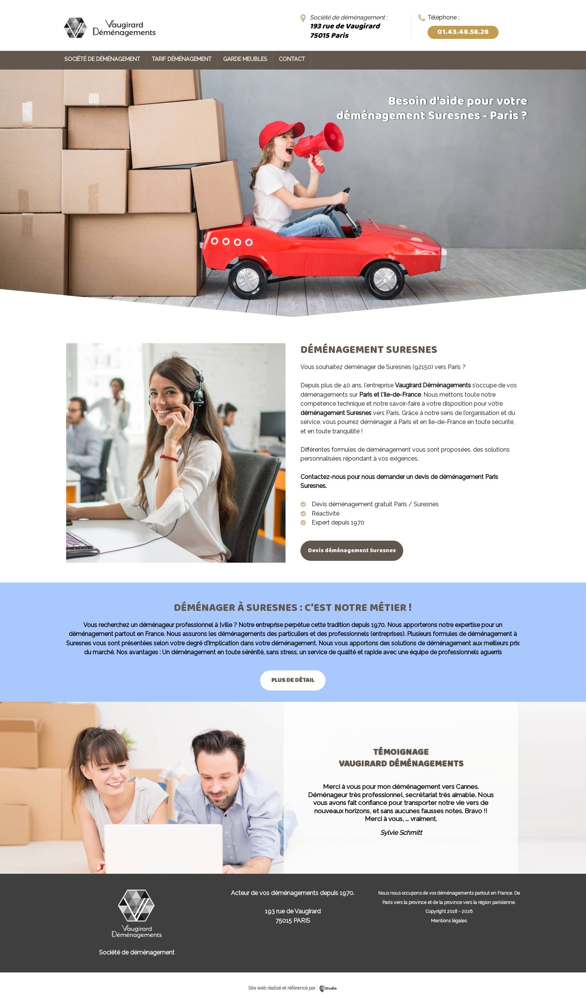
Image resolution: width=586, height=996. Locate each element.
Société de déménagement (102, 59)
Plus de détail (292, 680)
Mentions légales (449, 920)
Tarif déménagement (182, 59)
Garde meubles (245, 59)
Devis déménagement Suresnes (354, 550)
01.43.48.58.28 (463, 32)
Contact (292, 59)
